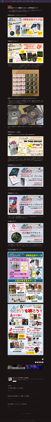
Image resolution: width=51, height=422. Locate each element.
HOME (12, 1)
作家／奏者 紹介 (34, 1)
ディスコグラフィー (43, 1)
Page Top (25, 417)
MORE (47, 1)
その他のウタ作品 (25, 1)
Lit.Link (15, 1)
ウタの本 (30, 1)
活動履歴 (38, 1)
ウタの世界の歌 (20, 1)
